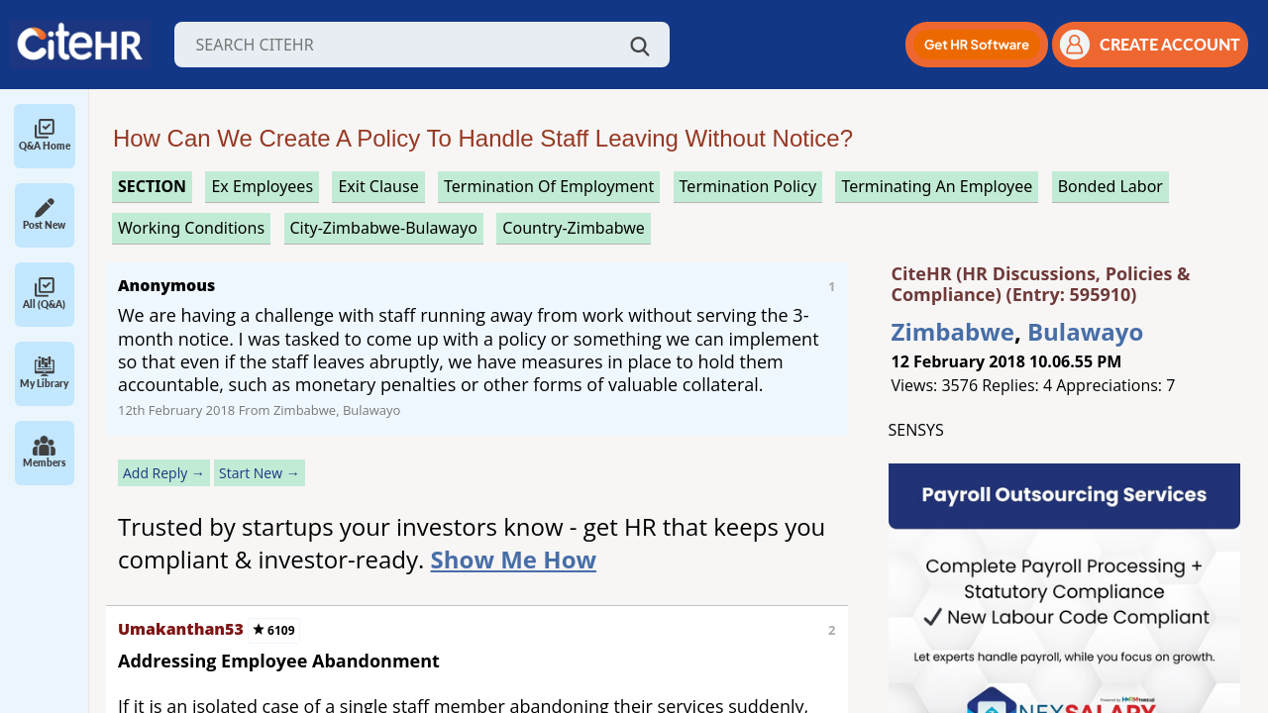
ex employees (262, 186)
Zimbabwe (953, 331)
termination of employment (549, 186)
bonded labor (1110, 186)
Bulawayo (1085, 331)
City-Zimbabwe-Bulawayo (383, 228)
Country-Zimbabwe (573, 228)
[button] (976, 44)
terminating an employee (936, 186)
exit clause (378, 186)
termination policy (748, 186)
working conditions (191, 228)
